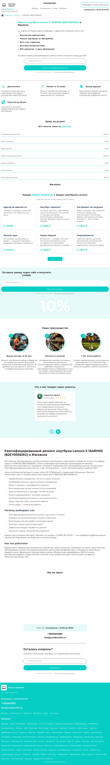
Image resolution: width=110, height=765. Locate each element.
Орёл (18, 750)
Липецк (85, 741)
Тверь (43, 754)
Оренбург (27, 750)
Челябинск (93, 724)
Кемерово (50, 741)
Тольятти (72, 728)
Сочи (85, 750)
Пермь (67, 732)
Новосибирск (80, 724)
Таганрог (26, 754)
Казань (19, 728)
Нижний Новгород (64, 724)
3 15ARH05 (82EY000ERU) (32, 15)
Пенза (37, 750)
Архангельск (97, 732)
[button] (58, 431)
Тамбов (35, 754)
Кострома (61, 741)
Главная (8, 15)
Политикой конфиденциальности (64, 72)
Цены (55, 8)
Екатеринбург (8, 728)
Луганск (49, 759)
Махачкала (6, 745)
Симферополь (64, 750)
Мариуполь (38, 759)
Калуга (41, 741)
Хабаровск (6, 732)
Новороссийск (8, 750)
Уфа (25, 728)
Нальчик (48, 745)
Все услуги (55, 184)
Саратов (93, 728)
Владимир (78, 737)
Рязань (44, 750)
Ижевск (63, 728)
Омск (48, 732)
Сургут (18, 754)
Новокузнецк (17, 759)
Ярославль (83, 728)
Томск (15, 732)
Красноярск (57, 732)
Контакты (63, 8)
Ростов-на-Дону (46, 724)
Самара (40, 732)
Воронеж (33, 728)
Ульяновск (77, 732)
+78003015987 (49, 3)
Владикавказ (66, 737)
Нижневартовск (61, 745)
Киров (86, 732)
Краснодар (32, 724)
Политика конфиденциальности (54, 762)
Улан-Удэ (51, 754)
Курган (70, 741)
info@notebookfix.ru (55, 637)
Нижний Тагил (90, 745)
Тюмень (23, 732)
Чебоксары (62, 754)
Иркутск (32, 732)
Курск (77, 741)
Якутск (90, 754)
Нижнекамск (76, 745)
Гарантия (27, 713)
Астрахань (6, 737)
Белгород (16, 737)
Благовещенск (30, 737)
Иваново (5, 759)
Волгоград (44, 728)
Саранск (52, 750)
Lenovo (16, 15)
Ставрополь (95, 750)
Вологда (99, 737)
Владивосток (52, 737)
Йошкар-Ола (17, 741)
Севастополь (101, 754)
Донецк (28, 759)
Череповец (74, 754)
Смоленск (77, 750)
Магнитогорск (97, 741)
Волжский (89, 737)
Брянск (41, 737)
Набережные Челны (33, 745)
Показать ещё (55, 259)
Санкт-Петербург (17, 724)
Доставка (37, 713)
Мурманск (17, 745)
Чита (83, 754)
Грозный (5, 741)
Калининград (30, 741)
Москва (4, 724)
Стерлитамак (7, 754)
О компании (46, 8)
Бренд (35, 8)
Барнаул (54, 728)
